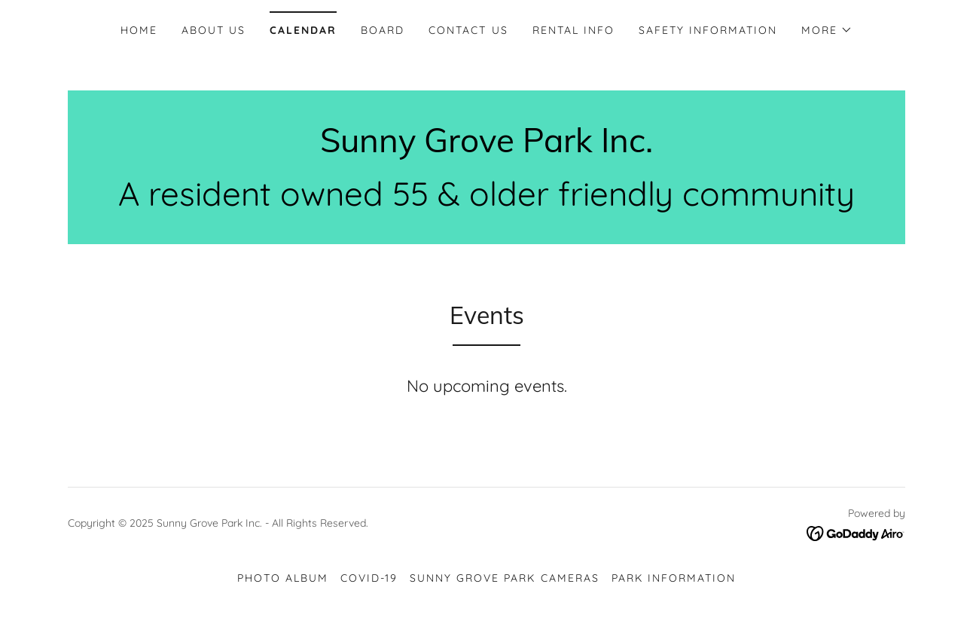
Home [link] (138, 30)
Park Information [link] (674, 578)
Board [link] (382, 30)
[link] (486, 147)
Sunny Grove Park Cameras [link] (504, 578)
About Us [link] (213, 30)
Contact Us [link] (468, 30)
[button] (827, 30)
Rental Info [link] (573, 30)
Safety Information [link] (708, 30)
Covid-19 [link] (369, 578)
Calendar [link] (303, 30)
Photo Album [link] (282, 578)
